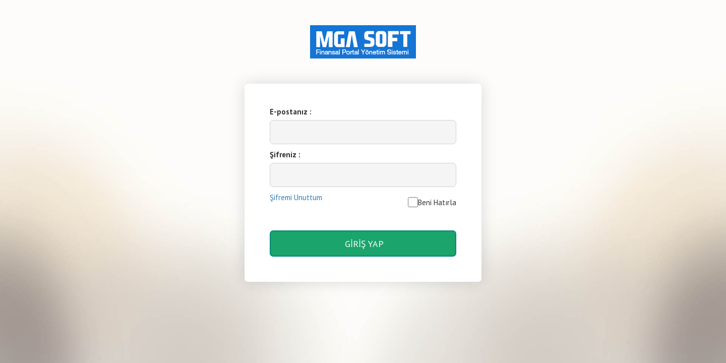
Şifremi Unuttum (296, 197)
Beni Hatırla (432, 202)
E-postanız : (291, 111)
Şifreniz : (285, 154)
